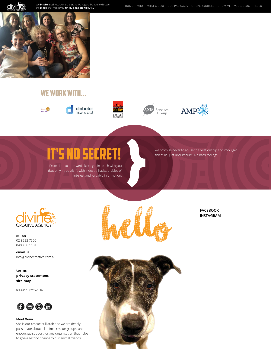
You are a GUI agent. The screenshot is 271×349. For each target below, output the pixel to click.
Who (140, 6)
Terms (21, 270)
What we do (155, 6)
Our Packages (177, 6)
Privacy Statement (32, 275)
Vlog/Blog (242, 6)
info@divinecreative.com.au (36, 257)
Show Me (224, 6)
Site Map (23, 280)
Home (129, 6)
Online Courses (202, 6)
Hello (257, 6)
